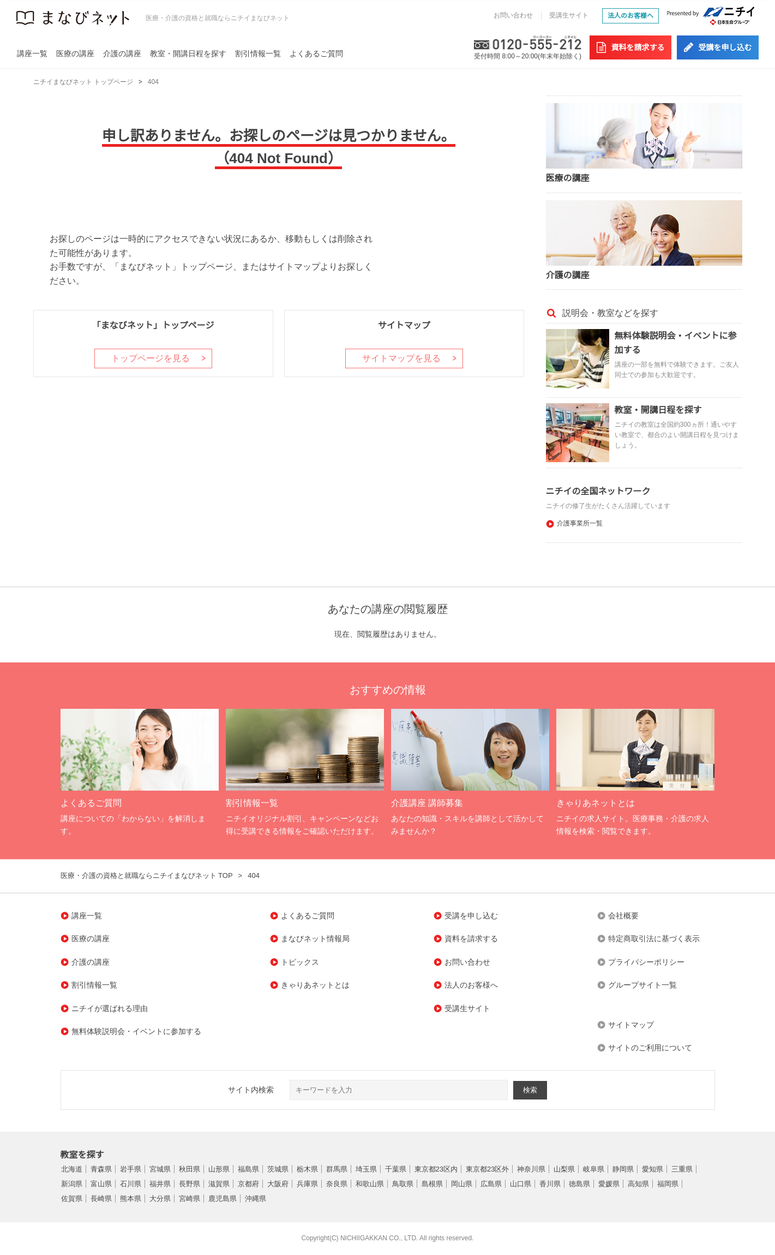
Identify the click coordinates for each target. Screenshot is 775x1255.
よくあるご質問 (316, 53)
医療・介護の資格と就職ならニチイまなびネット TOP (147, 875)
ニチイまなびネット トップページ (83, 82)
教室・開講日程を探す (188, 53)
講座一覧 (32, 53)
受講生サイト (568, 15)
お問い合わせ (513, 15)
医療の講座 (75, 53)
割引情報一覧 (258, 53)
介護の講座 (122, 53)
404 (153, 82)
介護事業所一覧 (580, 523)
